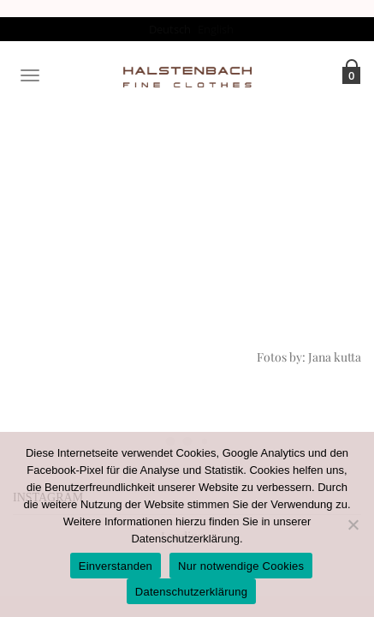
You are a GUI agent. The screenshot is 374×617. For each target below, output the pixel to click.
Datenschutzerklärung (185, 538)
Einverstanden (115, 566)
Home (150, 186)
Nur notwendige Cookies (241, 566)
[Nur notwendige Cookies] (352, 524)
